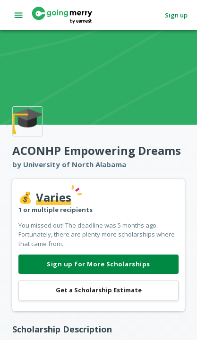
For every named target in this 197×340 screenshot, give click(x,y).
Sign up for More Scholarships (98, 264)
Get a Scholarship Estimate (98, 290)
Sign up (176, 15)
